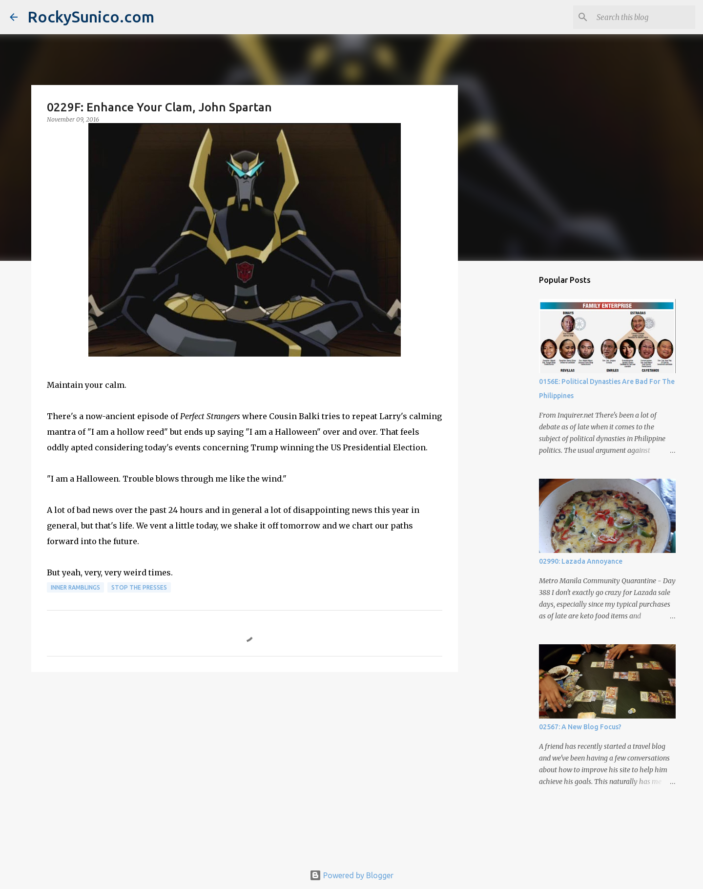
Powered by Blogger (351, 875)
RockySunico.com (90, 16)
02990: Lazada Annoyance (580, 561)
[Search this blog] (644, 17)
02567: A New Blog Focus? (580, 727)
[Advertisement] (244, 755)
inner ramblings (75, 587)
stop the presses (139, 587)
